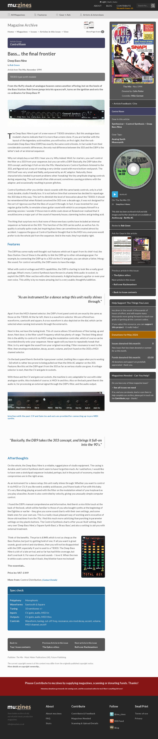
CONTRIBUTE (124, 5)
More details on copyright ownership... (24, 666)
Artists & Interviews (92, 14)
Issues (34, 31)
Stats (48, 723)
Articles (50, 31)
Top (12, 647)
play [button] (115, 194)
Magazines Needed (81, 718)
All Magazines (16, 14)
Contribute (120, 398)
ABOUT (98, 5)
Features (40, 14)
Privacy (138, 718)
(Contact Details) (49, 580)
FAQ (48, 718)
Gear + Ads (63, 14)
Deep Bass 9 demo (123, 204)
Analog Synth (118, 139)
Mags (22, 31)
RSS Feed (117, 721)
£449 (26, 572)
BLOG (109, 5)
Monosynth (117, 142)
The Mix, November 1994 (30, 69)
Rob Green (15, 65)
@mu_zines (118, 714)
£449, (45, 537)
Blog (114, 728)
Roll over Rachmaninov (86, 647)
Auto (115, 2)
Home (11, 31)
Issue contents (23, 647)
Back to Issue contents (125, 292)
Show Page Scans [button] (95, 31)
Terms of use (141, 713)
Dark (109, 2)
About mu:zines (54, 713)
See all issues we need (125, 387)
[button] (145, 5)
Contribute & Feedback (83, 713)
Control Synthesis (135, 123)
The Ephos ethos (50, 647)
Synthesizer (118, 123)
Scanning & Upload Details (84, 723)
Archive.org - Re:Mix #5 (122, 217)
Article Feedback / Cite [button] (125, 103)
